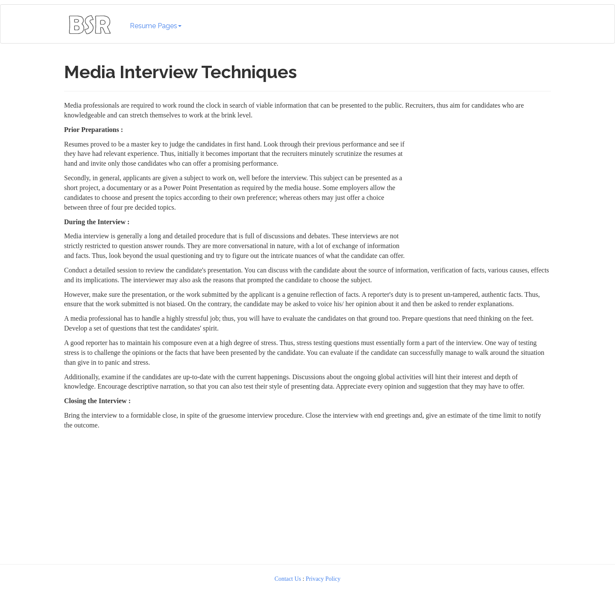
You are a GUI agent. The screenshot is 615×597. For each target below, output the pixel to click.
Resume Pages (156, 26)
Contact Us (288, 579)
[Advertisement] (307, 495)
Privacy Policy (323, 579)
